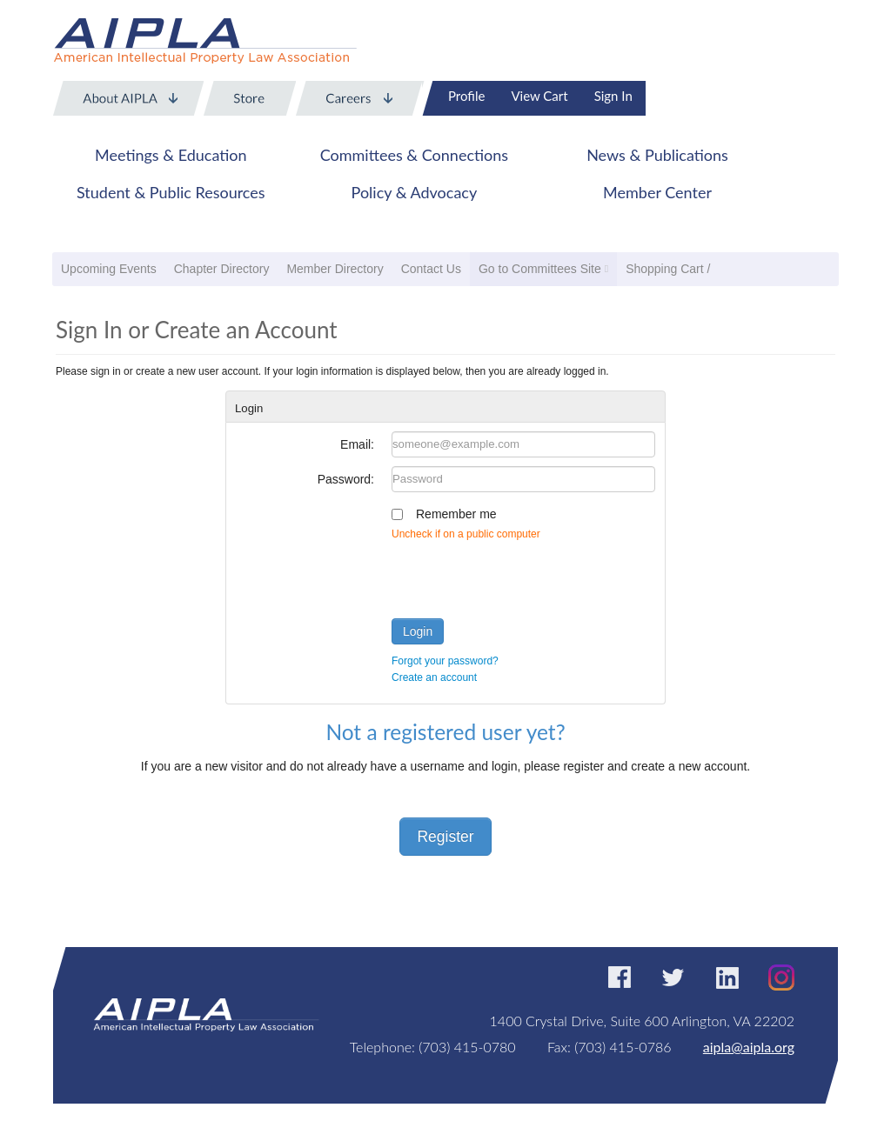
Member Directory (334, 269)
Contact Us (431, 269)
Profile (466, 95)
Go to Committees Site (540, 269)
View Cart (539, 95)
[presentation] (524, 576)
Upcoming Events (109, 269)
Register (445, 836)
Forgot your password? (445, 661)
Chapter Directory (222, 269)
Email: (357, 444)
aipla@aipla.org (748, 1046)
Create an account (434, 677)
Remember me (456, 514)
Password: (346, 479)
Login (417, 631)
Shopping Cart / (668, 269)
